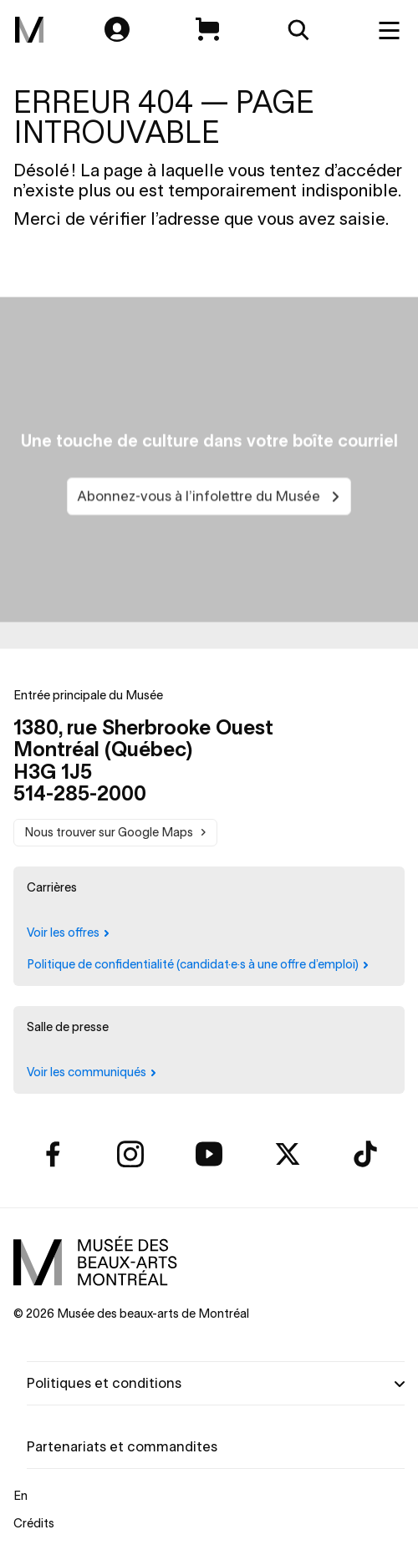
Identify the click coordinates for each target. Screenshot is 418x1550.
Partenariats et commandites (122, 1446)
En (20, 1495)
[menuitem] (29, 30)
